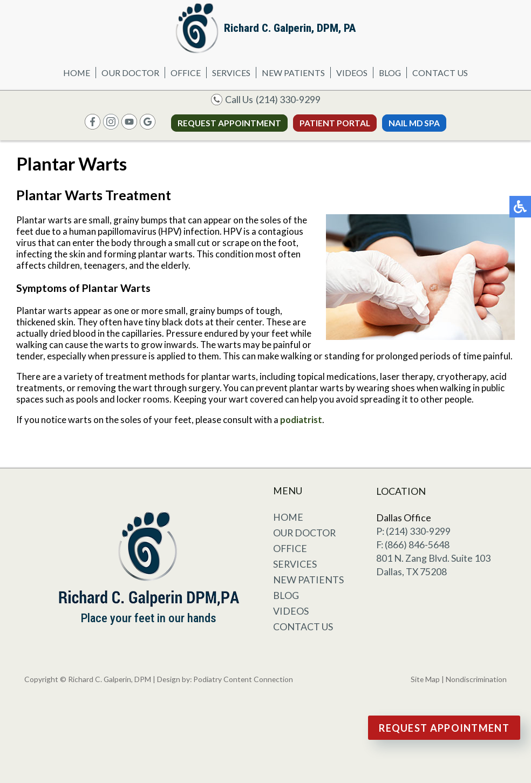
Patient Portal (334, 123)
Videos (351, 72)
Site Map (425, 679)
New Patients (293, 72)
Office (186, 72)
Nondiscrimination (476, 679)
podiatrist (301, 419)
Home (76, 72)
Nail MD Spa (414, 123)
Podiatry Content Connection (243, 679)
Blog (390, 72)
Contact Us (440, 72)
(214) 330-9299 (288, 99)
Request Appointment (229, 123)
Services (231, 72)
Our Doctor (130, 72)
